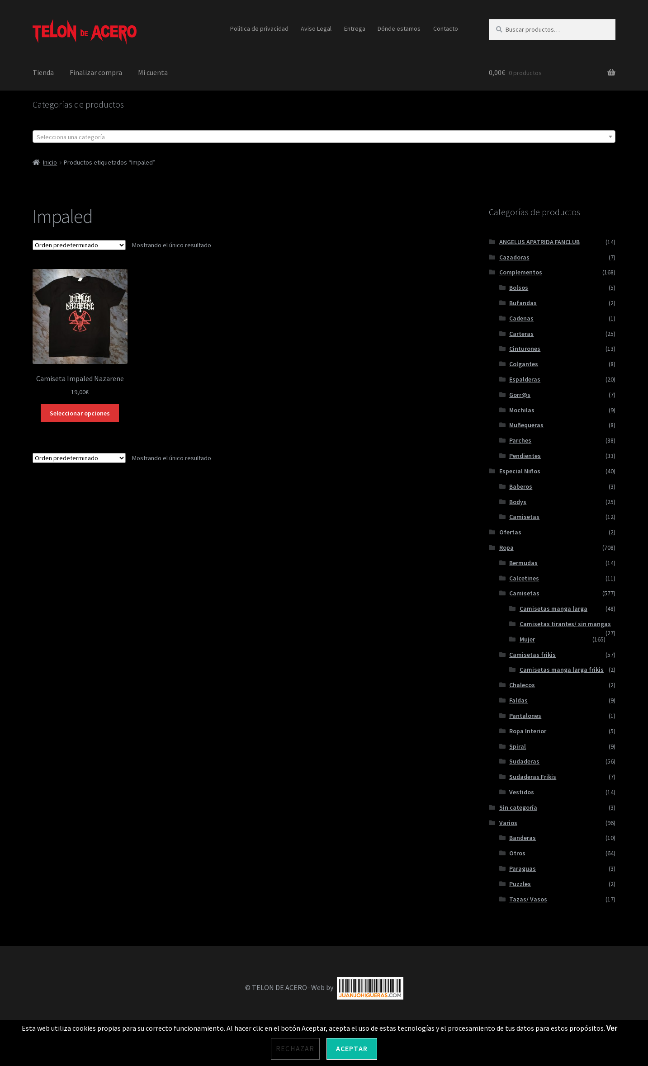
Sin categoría (518, 807)
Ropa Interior (527, 731)
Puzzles (520, 884)
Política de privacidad (259, 28)
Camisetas (524, 517)
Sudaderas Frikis (532, 777)
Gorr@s (519, 395)
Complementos (520, 272)
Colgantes (523, 364)
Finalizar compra (96, 72)
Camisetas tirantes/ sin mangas (565, 624)
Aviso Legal (316, 28)
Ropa (506, 547)
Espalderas (524, 379)
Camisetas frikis (532, 655)
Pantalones (525, 716)
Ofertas (510, 532)
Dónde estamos (399, 28)
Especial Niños (519, 471)
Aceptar (352, 1048)
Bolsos (518, 287)
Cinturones (524, 348)
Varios (508, 823)
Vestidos (521, 792)
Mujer (527, 639)
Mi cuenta (153, 72)
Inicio (50, 162)
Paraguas (522, 868)
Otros (517, 853)
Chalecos (522, 685)
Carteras (521, 334)
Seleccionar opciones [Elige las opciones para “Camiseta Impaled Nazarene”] (80, 413)
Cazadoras (514, 257)
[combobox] (324, 136)
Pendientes (525, 456)
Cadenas (521, 318)
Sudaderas (524, 761)
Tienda (43, 72)
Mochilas (521, 410)
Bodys (517, 502)
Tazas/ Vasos (528, 899)
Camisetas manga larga (553, 608)
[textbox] (324, 137)
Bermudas (523, 563)
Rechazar (295, 1048)
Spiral (517, 746)
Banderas (522, 838)
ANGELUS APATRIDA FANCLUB (539, 242)
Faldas (518, 700)
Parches (520, 440)
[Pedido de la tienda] (79, 245)
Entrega (354, 28)
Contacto (445, 28)
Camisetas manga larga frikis (562, 669)
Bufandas (523, 303)
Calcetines (524, 578)
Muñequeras (526, 425)
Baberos (520, 486)
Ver (612, 1028)
